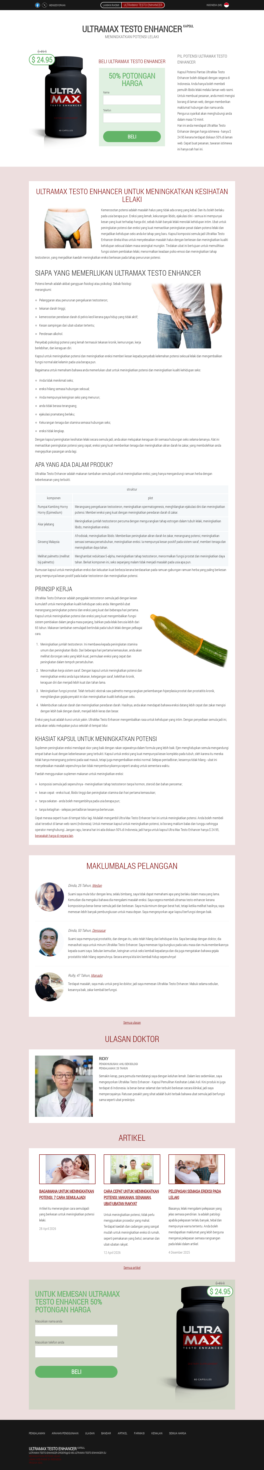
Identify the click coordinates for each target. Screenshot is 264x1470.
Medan (97, 885)
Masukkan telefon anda (49, 1342)
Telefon (107, 110)
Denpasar (99, 930)
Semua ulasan (132, 1022)
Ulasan (89, 1433)
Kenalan (156, 1433)
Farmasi (139, 1433)
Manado (97, 975)
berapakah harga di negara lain (54, 835)
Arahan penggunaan (65, 1433)
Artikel (122, 1433)
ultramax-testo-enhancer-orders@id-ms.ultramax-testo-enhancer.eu (67, 1452)
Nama (106, 92)
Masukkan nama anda (48, 1321)
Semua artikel (132, 1267)
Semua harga (177, 1433)
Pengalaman (37, 1433)
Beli (132, 136)
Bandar (106, 1433)
